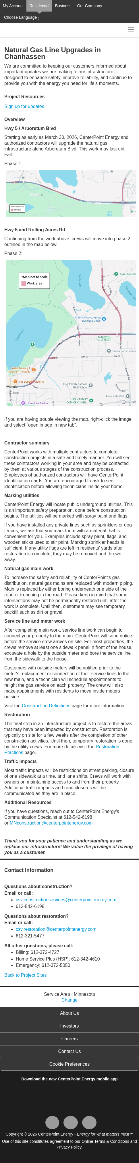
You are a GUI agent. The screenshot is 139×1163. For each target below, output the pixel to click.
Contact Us (69, 1051)
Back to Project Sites (25, 975)
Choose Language (21, 17)
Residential (39, 5)
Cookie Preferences (69, 1064)
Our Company (89, 5)
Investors (69, 1026)
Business (63, 5)
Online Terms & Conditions (105, 1141)
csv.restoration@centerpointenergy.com (56, 929)
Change (69, 1000)
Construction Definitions (46, 705)
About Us (69, 1013)
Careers (69, 1038)
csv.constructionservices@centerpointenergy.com (66, 899)
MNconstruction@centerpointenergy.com (51, 822)
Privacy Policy (69, 1147)
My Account (13, 5)
